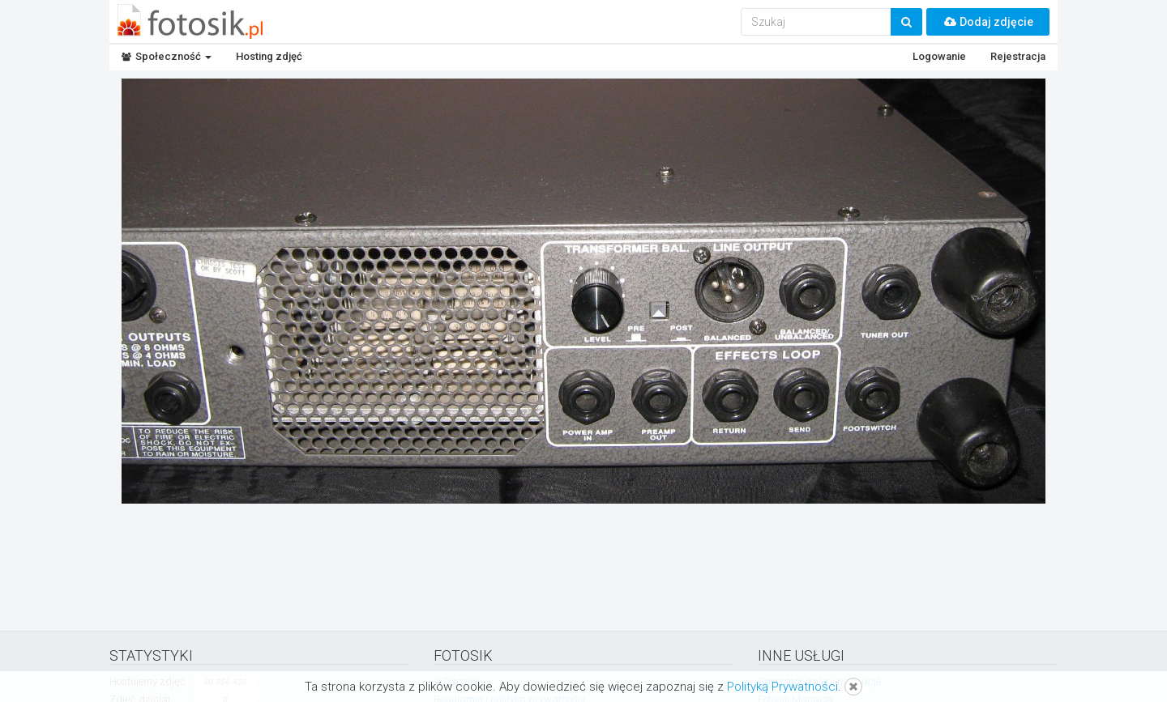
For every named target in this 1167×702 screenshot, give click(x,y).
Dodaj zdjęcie (988, 21)
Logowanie (939, 56)
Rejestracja (1017, 56)
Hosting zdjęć (269, 56)
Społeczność (167, 56)
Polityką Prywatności (782, 686)
